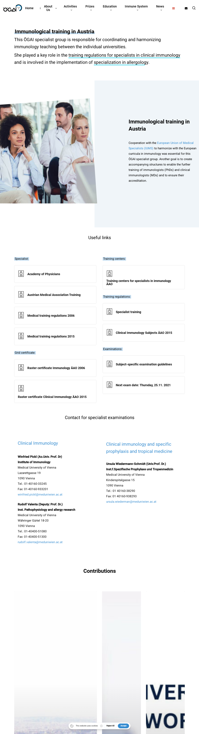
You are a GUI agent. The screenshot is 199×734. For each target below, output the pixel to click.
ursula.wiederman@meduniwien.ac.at (131, 509)
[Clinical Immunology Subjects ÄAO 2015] (144, 340)
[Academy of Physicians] (55, 281)
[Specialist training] (144, 319)
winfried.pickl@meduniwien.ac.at (40, 502)
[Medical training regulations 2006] (55, 323)
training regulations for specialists (101, 56)
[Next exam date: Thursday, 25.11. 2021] (144, 392)
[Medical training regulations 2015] (55, 344)
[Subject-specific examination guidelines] (144, 372)
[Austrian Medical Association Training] (55, 302)
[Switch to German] (173, 8)
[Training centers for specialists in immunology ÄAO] (144, 285)
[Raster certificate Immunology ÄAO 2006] (55, 375)
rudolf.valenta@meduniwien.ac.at (40, 550)
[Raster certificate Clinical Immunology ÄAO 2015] (55, 399)
